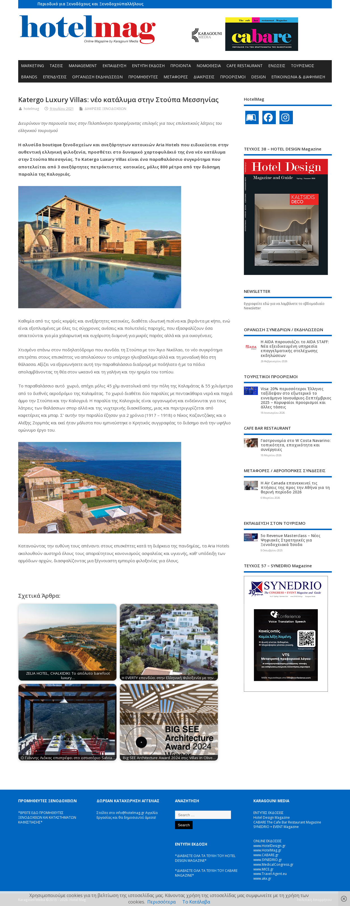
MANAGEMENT (83, 65)
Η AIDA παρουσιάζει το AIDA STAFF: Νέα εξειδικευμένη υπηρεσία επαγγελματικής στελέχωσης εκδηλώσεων (295, 348)
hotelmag (31, 108)
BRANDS (29, 76)
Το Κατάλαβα (196, 902)
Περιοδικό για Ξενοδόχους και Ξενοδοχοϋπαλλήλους (91, 3)
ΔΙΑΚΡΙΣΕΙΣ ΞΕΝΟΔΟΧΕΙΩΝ (105, 108)
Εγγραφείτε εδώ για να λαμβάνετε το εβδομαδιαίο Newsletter (284, 306)
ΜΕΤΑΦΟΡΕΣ (176, 76)
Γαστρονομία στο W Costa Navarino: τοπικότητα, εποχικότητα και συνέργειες (295, 445)
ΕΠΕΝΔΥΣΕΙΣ (55, 76)
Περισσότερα (161, 902)
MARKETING (32, 65)
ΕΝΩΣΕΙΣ (276, 65)
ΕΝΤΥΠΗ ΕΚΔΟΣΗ (148, 65)
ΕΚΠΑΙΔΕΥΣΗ (114, 65)
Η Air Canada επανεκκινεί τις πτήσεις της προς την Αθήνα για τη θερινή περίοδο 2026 (295, 488)
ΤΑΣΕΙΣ (56, 65)
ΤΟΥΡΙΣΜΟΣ (302, 65)
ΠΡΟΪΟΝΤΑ (180, 65)
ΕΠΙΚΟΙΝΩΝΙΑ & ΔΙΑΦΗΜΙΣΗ (298, 76)
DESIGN (258, 76)
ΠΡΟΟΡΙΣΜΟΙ (233, 76)
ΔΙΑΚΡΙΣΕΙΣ (203, 76)
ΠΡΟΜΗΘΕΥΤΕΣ (143, 76)
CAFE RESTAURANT (245, 65)
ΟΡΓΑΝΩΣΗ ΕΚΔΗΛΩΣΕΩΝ (97, 76)
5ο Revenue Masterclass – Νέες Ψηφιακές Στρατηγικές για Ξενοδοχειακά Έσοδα (290, 540)
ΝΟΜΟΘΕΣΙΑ (209, 65)
